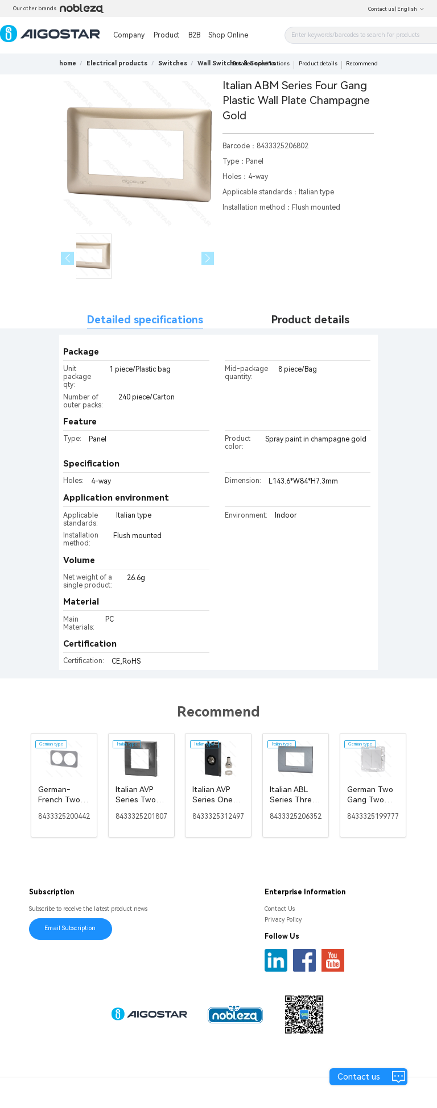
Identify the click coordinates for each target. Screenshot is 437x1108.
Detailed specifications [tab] (145, 320)
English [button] (410, 9)
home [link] (67, 63)
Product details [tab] (310, 320)
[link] (116, 63)
